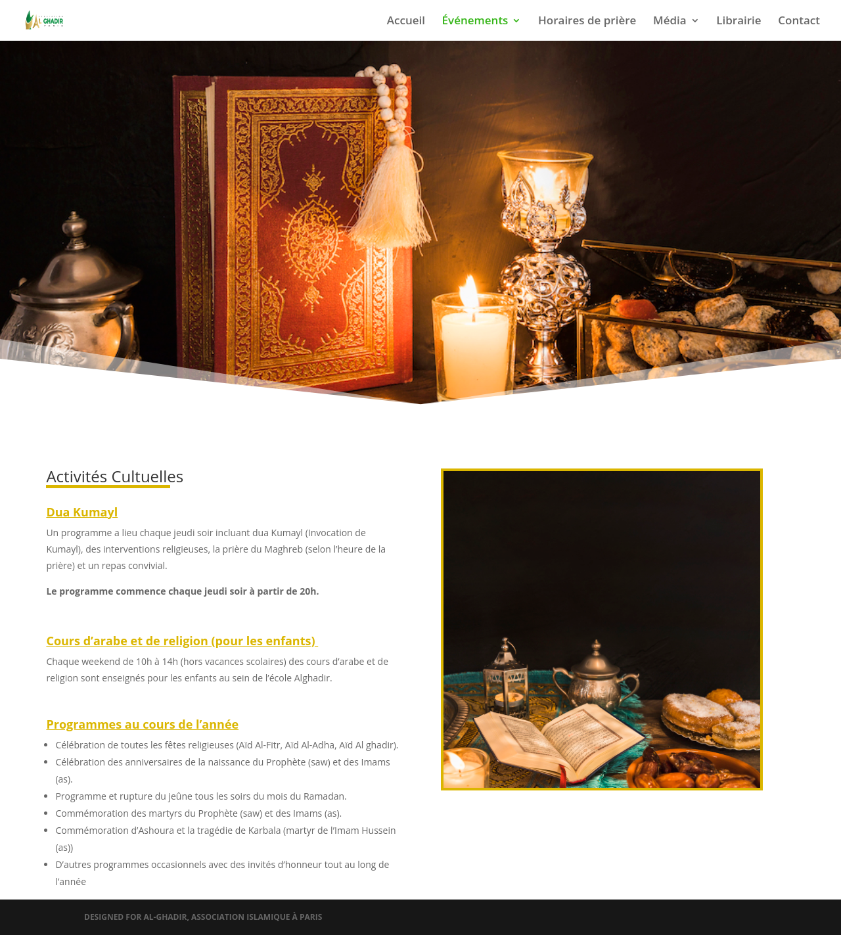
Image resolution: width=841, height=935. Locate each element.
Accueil (406, 22)
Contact (799, 22)
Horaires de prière (587, 22)
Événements (475, 22)
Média (670, 22)
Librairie (738, 22)
